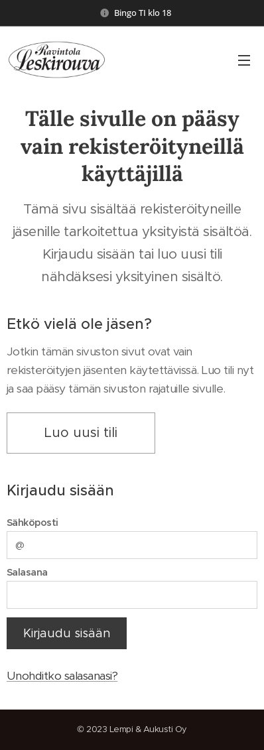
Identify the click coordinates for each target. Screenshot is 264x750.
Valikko (244, 60)
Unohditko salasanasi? (62, 676)
